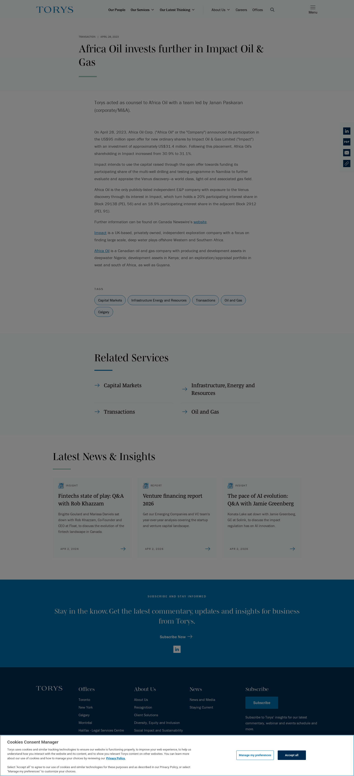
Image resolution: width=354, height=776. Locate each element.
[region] (177, 755)
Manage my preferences (255, 755)
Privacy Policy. (115, 758)
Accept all (291, 755)
